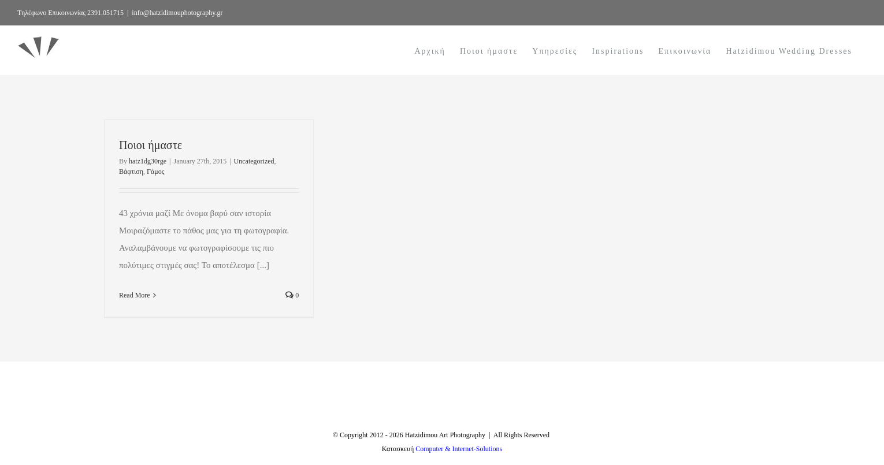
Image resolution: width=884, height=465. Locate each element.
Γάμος (155, 172)
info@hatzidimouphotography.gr (177, 13)
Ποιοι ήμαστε (150, 145)
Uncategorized (254, 161)
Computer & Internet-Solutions (458, 449)
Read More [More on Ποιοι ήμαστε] (134, 295)
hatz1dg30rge (147, 161)
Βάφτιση (131, 172)
